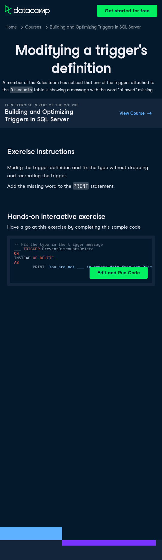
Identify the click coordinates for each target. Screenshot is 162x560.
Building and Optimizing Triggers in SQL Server (95, 27)
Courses (33, 27)
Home (11, 27)
